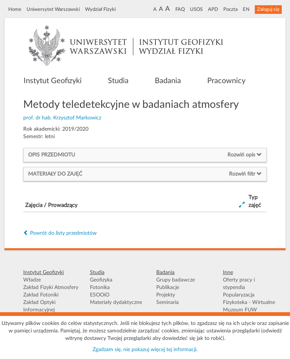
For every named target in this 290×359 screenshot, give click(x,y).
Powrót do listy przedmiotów (60, 233)
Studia (118, 81)
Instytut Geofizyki (53, 81)
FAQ (180, 9)
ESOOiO (99, 295)
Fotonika (100, 287)
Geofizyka (101, 280)
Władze (32, 280)
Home (14, 9)
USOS (196, 9)
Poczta (230, 9)
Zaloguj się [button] (268, 9)
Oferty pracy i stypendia (239, 283)
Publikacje (167, 287)
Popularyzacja (238, 295)
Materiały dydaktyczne (116, 302)
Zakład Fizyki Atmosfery (50, 287)
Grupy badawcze (175, 280)
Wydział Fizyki (100, 9)
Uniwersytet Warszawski (53, 9)
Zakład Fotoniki (40, 295)
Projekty (165, 295)
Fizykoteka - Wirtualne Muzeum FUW (249, 306)
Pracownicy (226, 81)
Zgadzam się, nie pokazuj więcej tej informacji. (145, 349)
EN (246, 9)
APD (213, 9)
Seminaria (167, 302)
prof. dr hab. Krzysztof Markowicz (62, 118)
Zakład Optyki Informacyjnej (39, 306)
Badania (168, 81)
